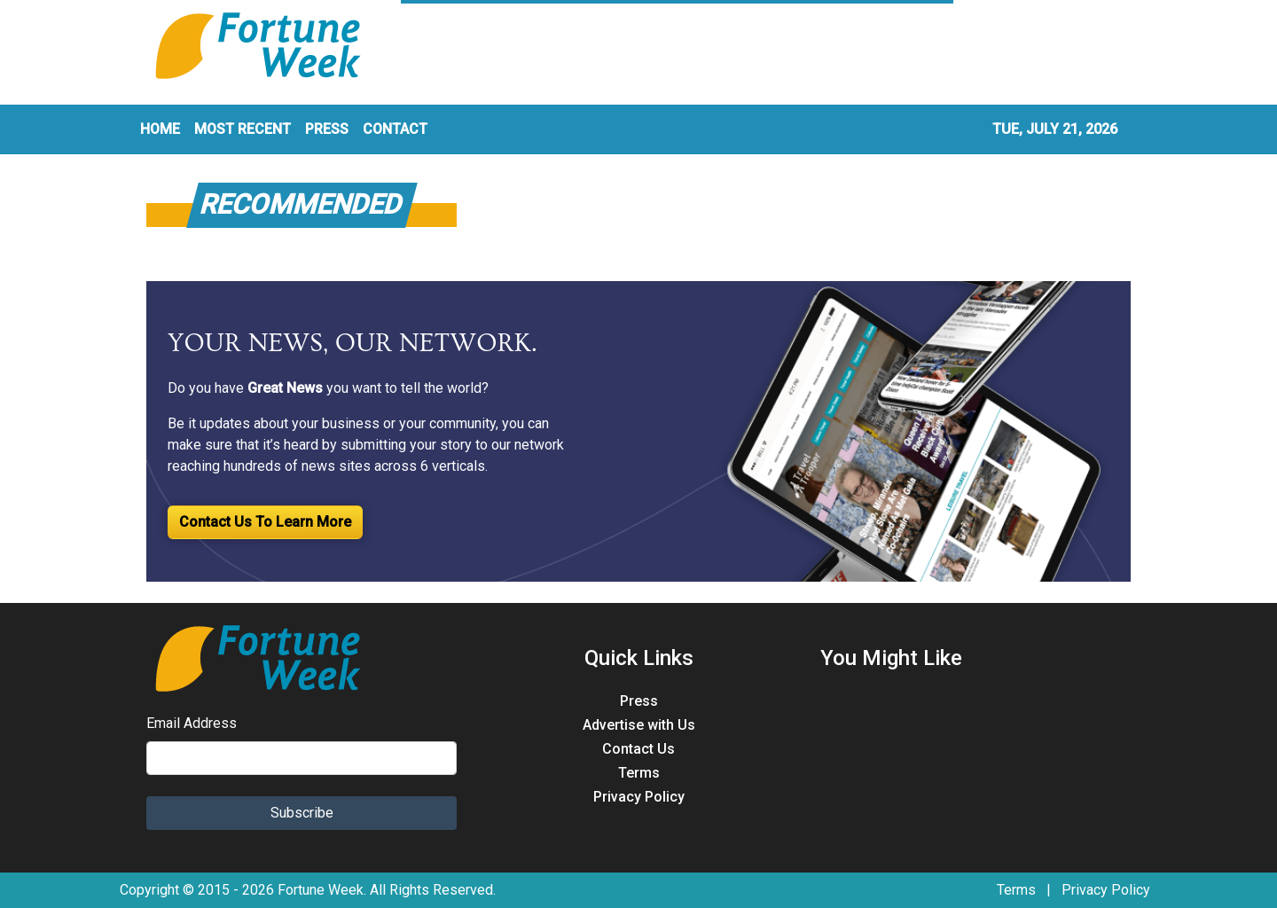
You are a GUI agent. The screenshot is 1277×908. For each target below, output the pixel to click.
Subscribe (301, 812)
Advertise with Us (639, 724)
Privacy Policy (639, 796)
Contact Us (638, 748)
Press (639, 701)
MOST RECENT (242, 129)
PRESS (327, 129)
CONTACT (395, 129)
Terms (639, 772)
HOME (160, 129)
